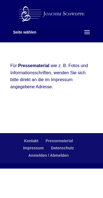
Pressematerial (59, 141)
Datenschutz (62, 148)
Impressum (33, 148)
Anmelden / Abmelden (48, 155)
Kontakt (31, 141)
